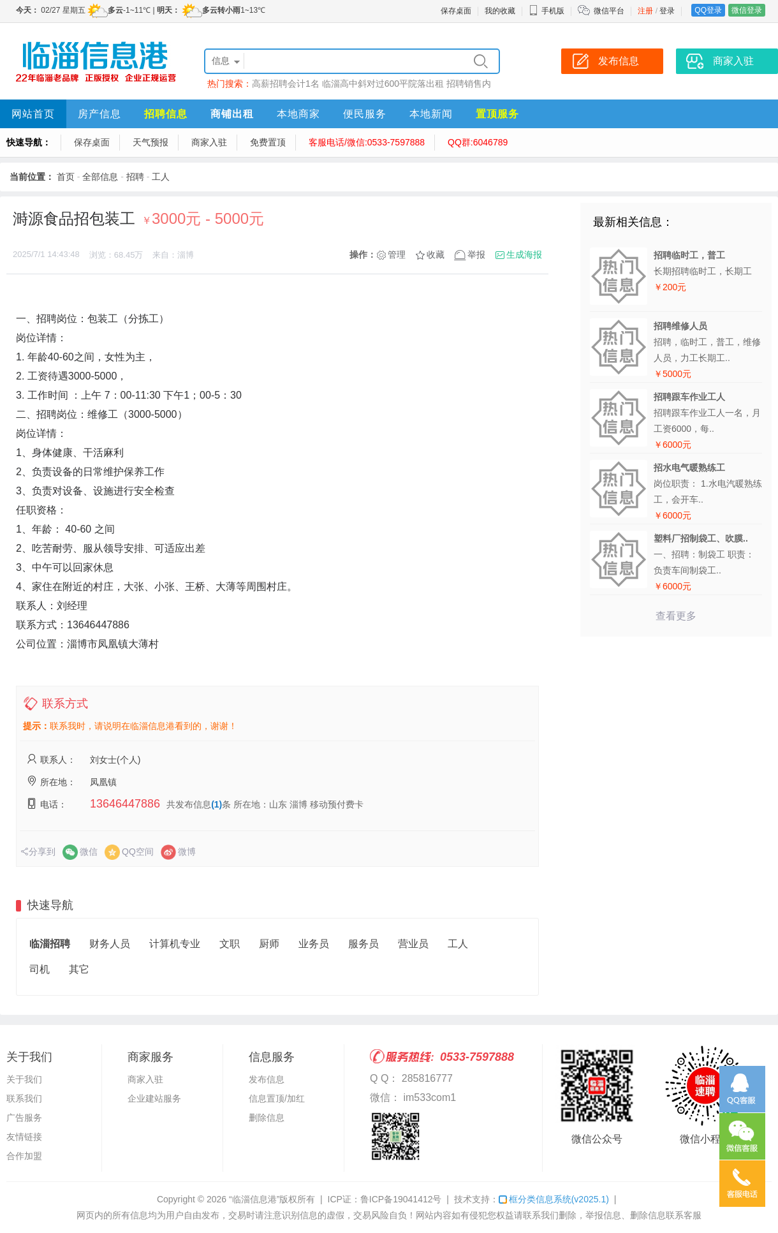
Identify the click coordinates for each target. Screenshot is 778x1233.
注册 (645, 10)
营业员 (413, 943)
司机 (39, 969)
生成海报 (524, 254)
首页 (66, 177)
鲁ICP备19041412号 (401, 1199)
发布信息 (266, 1079)
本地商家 (298, 113)
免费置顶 (268, 142)
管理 (397, 254)
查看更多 (676, 615)
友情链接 (24, 1137)
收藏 (435, 254)
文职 (229, 943)
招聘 (135, 177)
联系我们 (24, 1098)
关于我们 (24, 1079)
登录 (667, 10)
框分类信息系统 (554, 1199)
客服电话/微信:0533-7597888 (367, 142)
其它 (79, 969)
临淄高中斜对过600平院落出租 (383, 83)
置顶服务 (497, 113)
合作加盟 (24, 1156)
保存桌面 (456, 10)
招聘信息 (165, 113)
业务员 (313, 943)
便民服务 (364, 113)
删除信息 (266, 1117)
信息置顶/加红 (277, 1098)
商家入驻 (209, 142)
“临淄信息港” (254, 1199)
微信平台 (609, 10)
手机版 (546, 10)
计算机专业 (174, 943)
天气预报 (150, 142)
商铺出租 (232, 113)
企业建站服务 (154, 1098)
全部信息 (100, 177)
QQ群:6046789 (478, 142)
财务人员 (109, 943)
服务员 (363, 943)
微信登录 (746, 10)
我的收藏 (500, 10)
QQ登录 (708, 10)
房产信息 (99, 113)
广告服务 (24, 1117)
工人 (161, 177)
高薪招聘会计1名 (285, 83)
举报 (476, 254)
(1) (216, 804)
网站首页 (33, 113)
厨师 (269, 943)
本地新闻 (431, 113)
